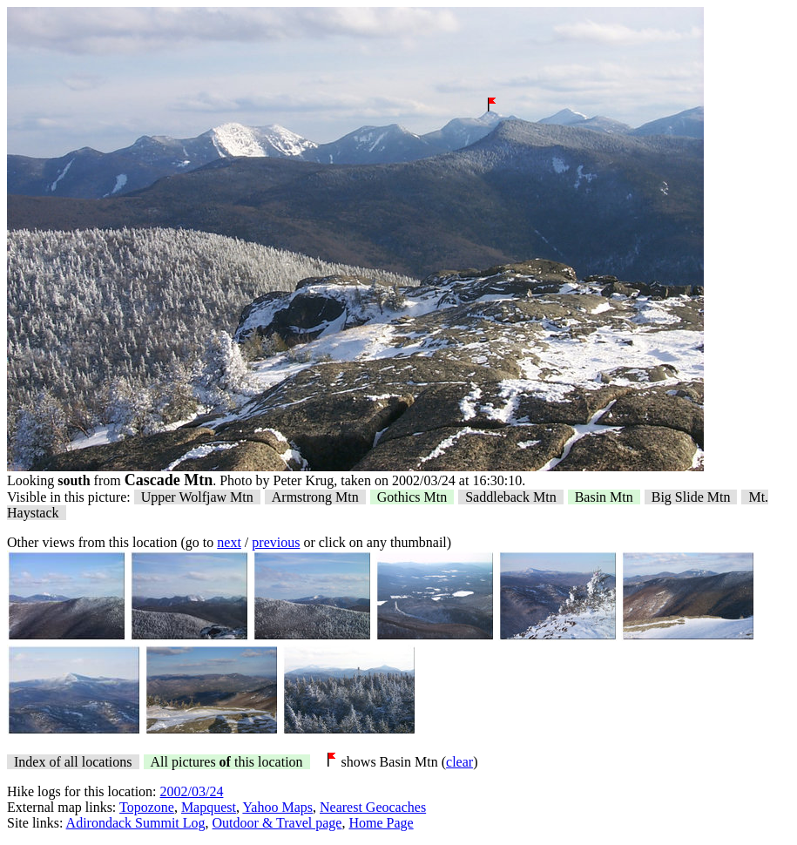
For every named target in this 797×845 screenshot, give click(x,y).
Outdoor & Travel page (277, 822)
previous (276, 542)
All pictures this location (227, 761)
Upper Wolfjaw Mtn (197, 497)
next (229, 542)
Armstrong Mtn (315, 497)
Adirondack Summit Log (136, 822)
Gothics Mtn (412, 497)
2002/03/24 (192, 791)
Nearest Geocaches (373, 807)
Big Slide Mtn (691, 497)
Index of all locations (73, 761)
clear (459, 761)
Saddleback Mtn (510, 497)
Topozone (146, 807)
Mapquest (208, 807)
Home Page (380, 822)
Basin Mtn (604, 497)
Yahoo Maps (277, 807)
